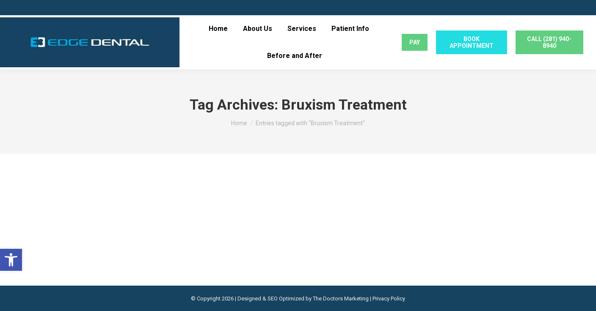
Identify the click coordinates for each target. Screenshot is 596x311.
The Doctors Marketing (341, 298)
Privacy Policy (388, 298)
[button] (11, 260)
